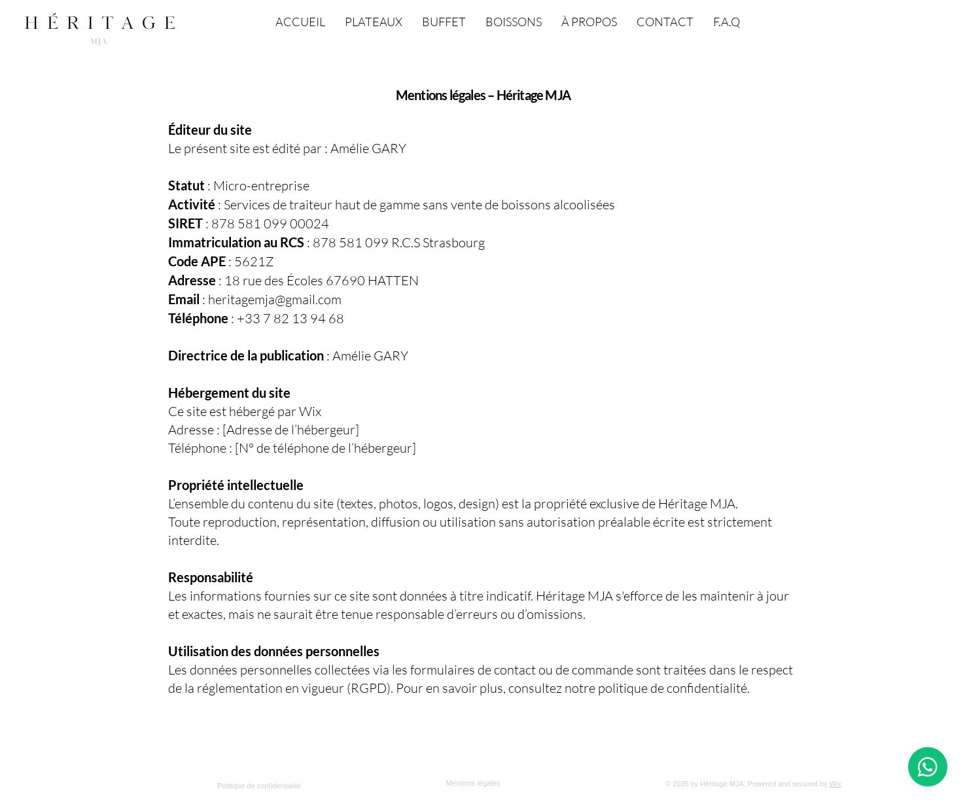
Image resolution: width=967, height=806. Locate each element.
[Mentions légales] (474, 783)
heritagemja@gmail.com (275, 299)
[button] (929, 19)
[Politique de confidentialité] (260, 786)
